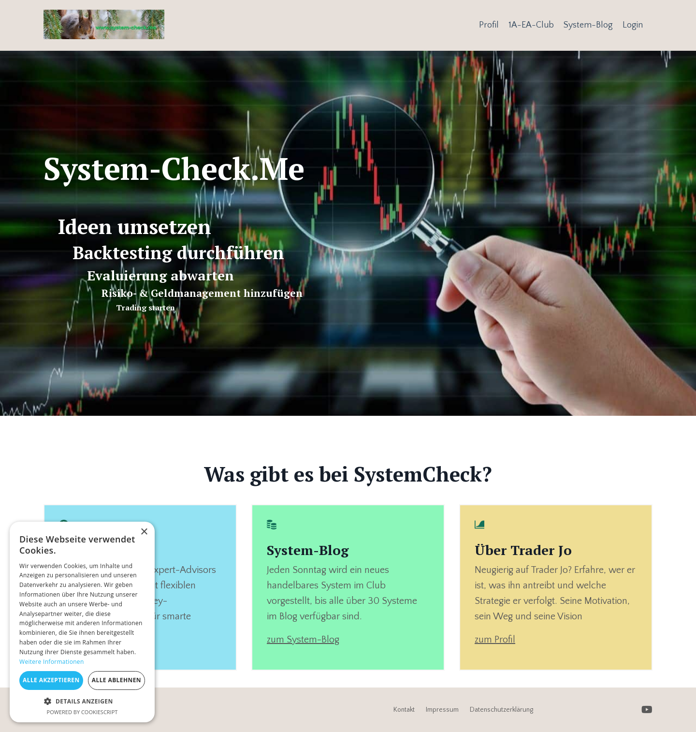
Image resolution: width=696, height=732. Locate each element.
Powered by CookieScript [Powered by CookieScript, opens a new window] (82, 712)
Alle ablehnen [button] (116, 680)
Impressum (442, 710)
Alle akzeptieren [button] (51, 680)
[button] (82, 701)
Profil (489, 25)
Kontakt (404, 710)
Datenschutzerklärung (501, 710)
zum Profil (495, 639)
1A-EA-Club (531, 25)
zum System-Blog (303, 639)
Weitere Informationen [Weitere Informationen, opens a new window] (51, 662)
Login (633, 25)
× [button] (143, 532)
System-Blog (588, 25)
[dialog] (82, 622)
